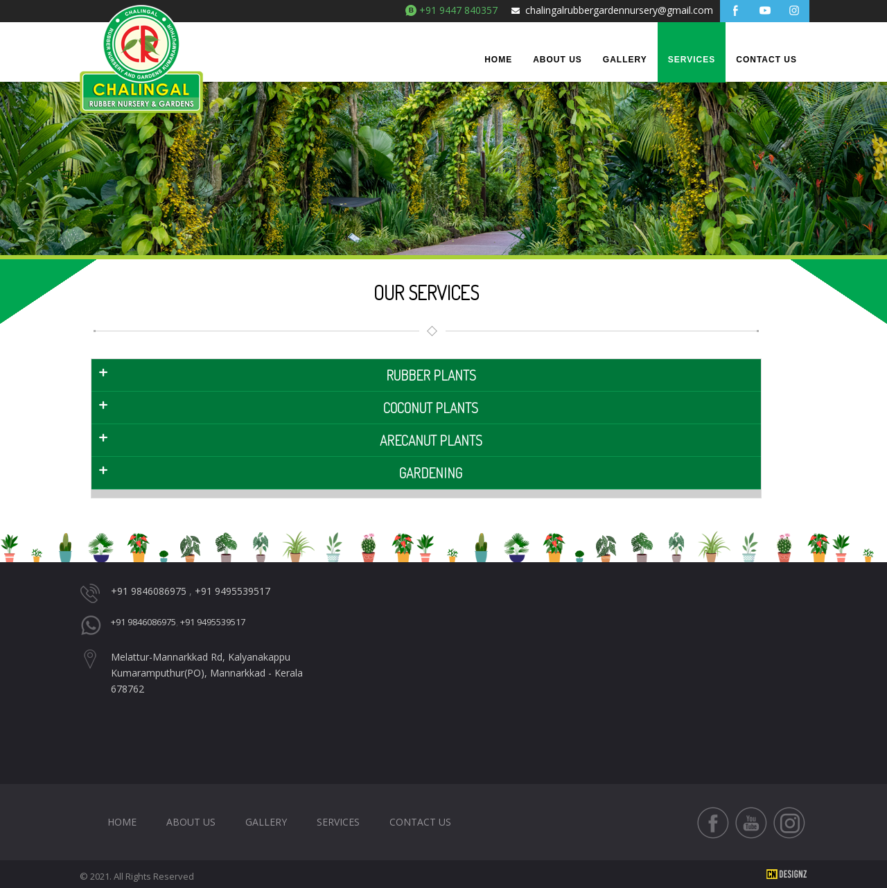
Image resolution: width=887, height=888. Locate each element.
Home (498, 59)
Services (691, 59)
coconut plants (430, 408)
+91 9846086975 (148, 591)
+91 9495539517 (232, 591)
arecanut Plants (431, 440)
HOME (122, 821)
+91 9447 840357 (458, 10)
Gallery (625, 59)
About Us (557, 59)
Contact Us (766, 59)
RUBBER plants (431, 375)
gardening (430, 473)
